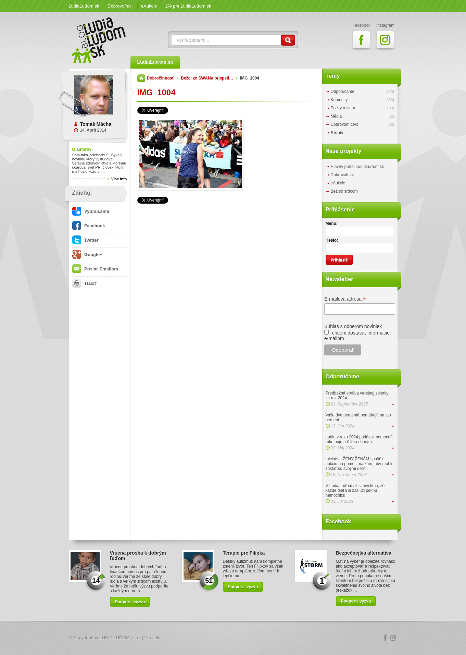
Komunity (339, 99)
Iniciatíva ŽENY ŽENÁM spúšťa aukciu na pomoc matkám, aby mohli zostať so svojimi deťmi (359, 464)
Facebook (88, 225)
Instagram (393, 637)
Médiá (336, 116)
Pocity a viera (343, 108)
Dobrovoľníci (120, 6)
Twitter (85, 240)
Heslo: (332, 240)
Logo (233, 638)
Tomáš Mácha (96, 124)
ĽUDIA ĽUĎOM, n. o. (120, 637)
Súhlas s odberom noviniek (353, 326)
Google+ (87, 254)
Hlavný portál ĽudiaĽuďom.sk (357, 166)
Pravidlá (152, 637)
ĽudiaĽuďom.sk (84, 6)
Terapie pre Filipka (244, 553)
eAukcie (149, 6)
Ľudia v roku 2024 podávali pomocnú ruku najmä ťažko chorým (359, 439)
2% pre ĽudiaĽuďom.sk (188, 6)
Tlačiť (84, 283)
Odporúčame (342, 91)
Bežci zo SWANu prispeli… (207, 78)
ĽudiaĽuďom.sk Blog (99, 40)
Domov (141, 78)
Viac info (119, 179)
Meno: (332, 223)
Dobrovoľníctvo (344, 124)
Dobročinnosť (160, 78)
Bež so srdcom (344, 191)
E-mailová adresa (345, 299)
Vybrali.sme (90, 211)
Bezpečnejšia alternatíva (364, 553)
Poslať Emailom (95, 269)
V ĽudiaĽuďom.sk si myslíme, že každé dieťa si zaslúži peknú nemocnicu (355, 490)
